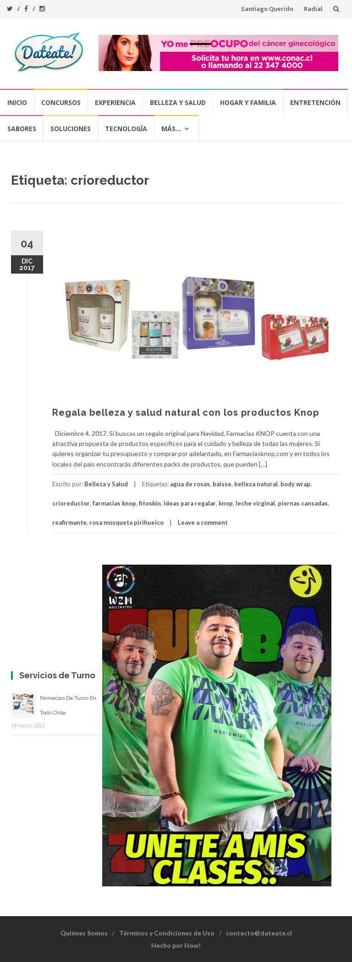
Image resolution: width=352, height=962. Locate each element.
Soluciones (70, 128)
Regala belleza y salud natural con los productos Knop (185, 412)
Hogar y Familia (248, 102)
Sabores (21, 128)
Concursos (61, 102)
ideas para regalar (190, 503)
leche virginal (255, 503)
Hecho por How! (176, 945)
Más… (171, 128)
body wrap (295, 484)
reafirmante (69, 522)
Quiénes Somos (84, 933)
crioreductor (71, 503)
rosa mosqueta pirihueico (126, 522)
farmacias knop (114, 503)
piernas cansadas (303, 503)
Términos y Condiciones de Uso (166, 933)
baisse (222, 484)
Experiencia (115, 102)
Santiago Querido (267, 9)
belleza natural (256, 484)
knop (226, 503)
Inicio (17, 102)
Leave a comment (203, 522)
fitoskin (150, 503)
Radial (313, 9)
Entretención (315, 102)
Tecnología (126, 128)
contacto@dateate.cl (259, 933)
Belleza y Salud (178, 102)
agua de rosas (190, 484)
